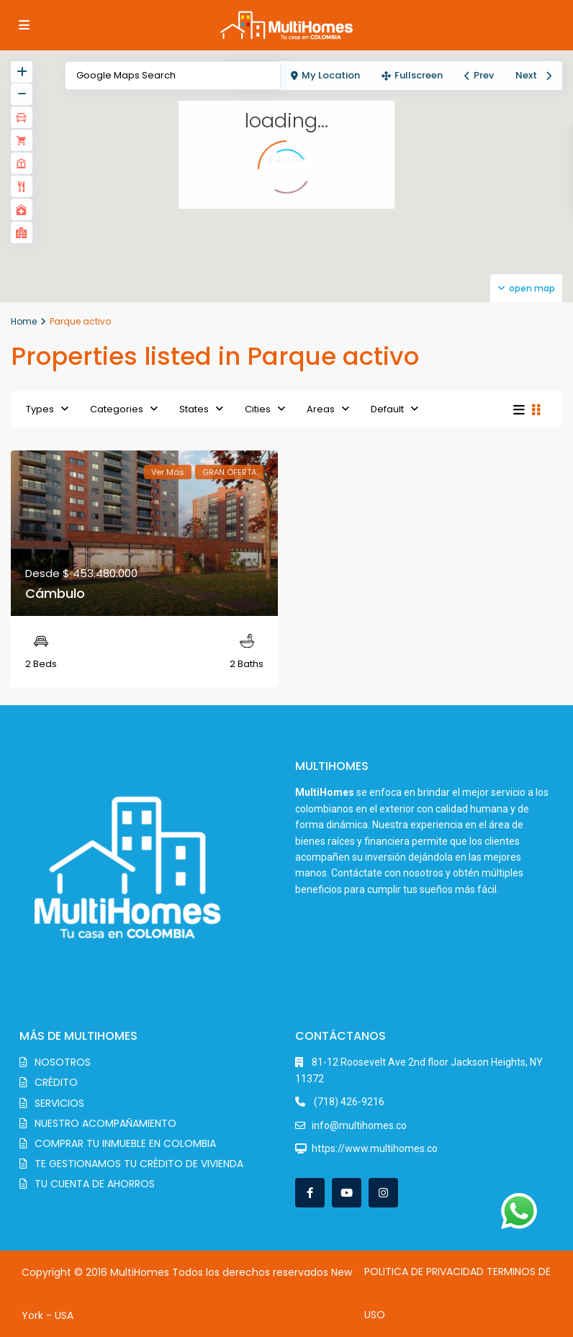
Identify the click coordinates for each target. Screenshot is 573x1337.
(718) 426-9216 (348, 1101)
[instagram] (383, 1192)
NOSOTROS (63, 1062)
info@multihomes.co (359, 1125)
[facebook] (310, 1192)
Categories (116, 409)
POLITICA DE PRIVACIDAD (424, 1271)
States (194, 409)
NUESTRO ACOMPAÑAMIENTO (105, 1123)
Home (24, 321)
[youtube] (346, 1192)
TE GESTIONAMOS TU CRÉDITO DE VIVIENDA (139, 1163)
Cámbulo (55, 593)
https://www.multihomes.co (375, 1148)
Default (387, 409)
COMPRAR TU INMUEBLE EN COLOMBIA (125, 1143)
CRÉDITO (56, 1082)
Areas (321, 409)
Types (40, 409)
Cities (258, 409)
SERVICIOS (59, 1103)
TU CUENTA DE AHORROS (95, 1184)
